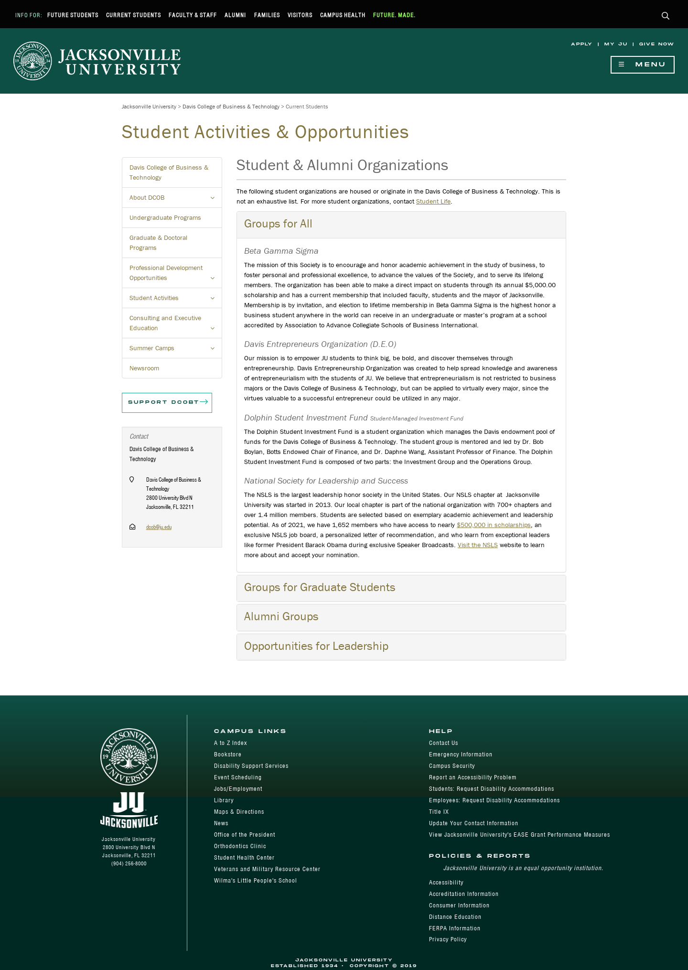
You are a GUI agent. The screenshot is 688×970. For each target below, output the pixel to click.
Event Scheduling (238, 777)
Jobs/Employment (238, 789)
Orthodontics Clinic (240, 846)
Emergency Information (461, 754)
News (221, 823)
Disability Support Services (251, 766)
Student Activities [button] (175, 300)
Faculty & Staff (193, 15)
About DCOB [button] (175, 200)
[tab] (401, 224)
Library (224, 800)
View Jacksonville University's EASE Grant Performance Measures (519, 834)
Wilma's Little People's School (255, 880)
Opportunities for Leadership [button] (316, 645)
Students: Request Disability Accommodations (491, 789)
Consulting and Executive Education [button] (175, 325)
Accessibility (446, 882)
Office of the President (244, 834)
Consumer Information (459, 905)
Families (267, 15)
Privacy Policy (448, 939)
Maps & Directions (239, 812)
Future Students (72, 15)
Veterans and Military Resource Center (267, 869)
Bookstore (228, 754)
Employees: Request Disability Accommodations (494, 800)
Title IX (439, 812)
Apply (582, 44)
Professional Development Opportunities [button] (175, 275)
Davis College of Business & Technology (231, 106)
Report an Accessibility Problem (472, 777)
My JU (616, 44)
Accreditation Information (464, 894)
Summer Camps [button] (175, 350)
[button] (666, 16)
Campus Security (452, 766)
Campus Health (343, 15)
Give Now (657, 44)
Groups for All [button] (278, 223)
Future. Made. (394, 15)
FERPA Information (455, 928)
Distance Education (455, 917)
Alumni (235, 15)
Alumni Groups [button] (281, 616)
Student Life (433, 201)
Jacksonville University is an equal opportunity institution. (523, 868)
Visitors (300, 15)
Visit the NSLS (478, 544)
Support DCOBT (168, 403)
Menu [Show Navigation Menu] (642, 64)
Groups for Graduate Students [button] (320, 587)
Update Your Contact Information (473, 823)
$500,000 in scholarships (494, 524)
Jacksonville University (149, 106)
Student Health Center (244, 857)
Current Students (133, 15)
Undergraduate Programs (165, 217)
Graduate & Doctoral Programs (158, 242)
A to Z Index (230, 743)
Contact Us (443, 743)
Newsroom (144, 368)
